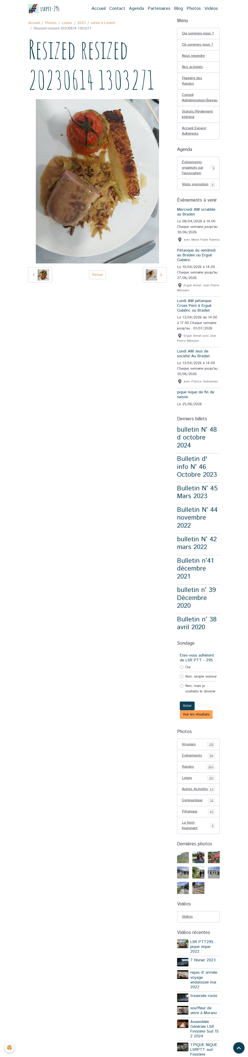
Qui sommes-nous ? (198, 33)
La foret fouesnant (198, 825)
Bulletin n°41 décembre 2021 (195, 568)
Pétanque (198, 811)
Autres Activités (198, 789)
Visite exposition (198, 184)
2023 (81, 23)
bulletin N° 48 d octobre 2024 (197, 437)
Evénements (198, 755)
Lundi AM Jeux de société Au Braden (193, 353)
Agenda (136, 8)
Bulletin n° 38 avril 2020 (197, 623)
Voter (187, 705)
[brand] (43, 9)
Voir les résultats (196, 714)
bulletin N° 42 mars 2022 (197, 543)
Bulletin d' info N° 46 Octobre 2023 (197, 466)
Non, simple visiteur (201, 676)
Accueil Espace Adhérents (194, 131)
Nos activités (192, 67)
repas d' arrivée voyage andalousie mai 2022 (203, 980)
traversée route (203, 996)
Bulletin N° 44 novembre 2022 (197, 517)
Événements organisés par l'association (198, 168)
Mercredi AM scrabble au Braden (196, 212)
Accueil (98, 8)
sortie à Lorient (103, 23)
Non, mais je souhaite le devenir (200, 688)
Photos (194, 8)
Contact (117, 8)
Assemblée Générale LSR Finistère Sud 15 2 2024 (204, 1029)
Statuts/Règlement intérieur (197, 114)
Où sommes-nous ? (197, 44)
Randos (198, 767)
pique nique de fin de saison (195, 394)
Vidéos (211, 8)
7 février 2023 (203, 960)
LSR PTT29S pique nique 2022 (201, 946)
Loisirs (67, 23)
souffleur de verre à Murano (203, 1010)
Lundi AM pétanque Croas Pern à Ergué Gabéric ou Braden (194, 305)
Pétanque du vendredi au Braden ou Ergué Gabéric (196, 255)
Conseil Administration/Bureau (199, 97)
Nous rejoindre (193, 55)
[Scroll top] (239, 1048)
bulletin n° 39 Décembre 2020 (196, 597)
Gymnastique (198, 800)
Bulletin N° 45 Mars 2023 (197, 492)
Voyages (198, 744)
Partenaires (159, 8)
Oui (188, 667)
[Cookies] (10, 1047)
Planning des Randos (192, 81)
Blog (178, 8)
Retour (97, 274)
